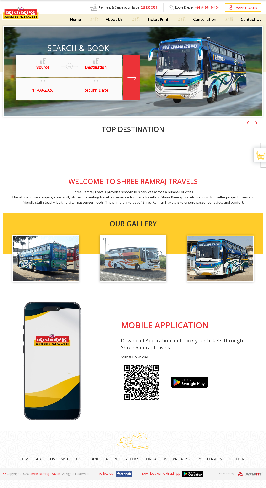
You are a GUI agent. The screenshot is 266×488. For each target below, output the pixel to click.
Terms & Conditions (226, 458)
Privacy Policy (187, 458)
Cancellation (204, 19)
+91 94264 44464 (207, 7)
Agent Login (246, 7)
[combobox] (42, 67)
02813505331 (149, 7)
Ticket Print (158, 19)
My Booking (72, 458)
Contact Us (251, 19)
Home (75, 19)
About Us (114, 19)
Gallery (130, 458)
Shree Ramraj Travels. (45, 474)
